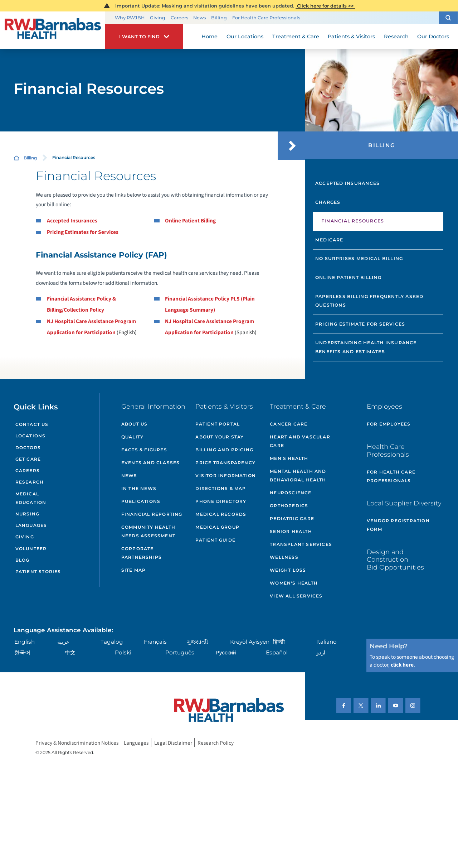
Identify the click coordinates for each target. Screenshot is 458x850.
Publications (140, 501)
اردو (320, 652)
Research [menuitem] (396, 36)
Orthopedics (289, 505)
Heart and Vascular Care (300, 441)
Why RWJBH (130, 17)
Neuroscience (290, 492)
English (24, 641)
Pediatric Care (292, 518)
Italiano (326, 641)
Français (155, 641)
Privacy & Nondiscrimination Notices (76, 742)
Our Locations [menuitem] (244, 36)
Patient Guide (215, 540)
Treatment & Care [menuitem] (295, 36)
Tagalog (112, 641)
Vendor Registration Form (398, 525)
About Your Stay (219, 437)
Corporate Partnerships (141, 553)
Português (179, 652)
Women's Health (294, 583)
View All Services (296, 596)
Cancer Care (288, 424)
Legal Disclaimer (173, 742)
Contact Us (32, 424)
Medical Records (220, 514)
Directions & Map (220, 488)
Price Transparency (225, 462)
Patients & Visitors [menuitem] (351, 36)
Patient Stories (38, 571)
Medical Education (31, 498)
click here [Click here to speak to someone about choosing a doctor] (402, 665)
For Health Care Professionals (266, 17)
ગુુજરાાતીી (197, 641)
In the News (138, 488)
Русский (226, 652)
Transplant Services (301, 544)
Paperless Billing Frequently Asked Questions (369, 301)
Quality (132, 437)
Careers (179, 17)
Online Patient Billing (190, 221)
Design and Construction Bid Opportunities (395, 559)
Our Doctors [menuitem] (433, 36)
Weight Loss (288, 570)
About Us (134, 424)
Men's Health (289, 458)
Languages (31, 525)
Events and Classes (150, 462)
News (199, 17)
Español (277, 652)
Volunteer (31, 548)
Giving (157, 17)
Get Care (28, 459)
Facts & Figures (144, 449)
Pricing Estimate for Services (360, 324)
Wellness (284, 557)
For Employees (389, 424)
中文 (70, 652)
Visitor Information (225, 475)
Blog (22, 560)
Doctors (28, 447)
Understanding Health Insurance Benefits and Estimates (366, 347)
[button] (448, 17)
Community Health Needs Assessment (148, 531)
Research (29, 482)
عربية (63, 641)
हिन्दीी (279, 641)
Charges (328, 202)
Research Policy (216, 742)
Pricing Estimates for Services (82, 232)
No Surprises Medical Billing (359, 258)
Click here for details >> (325, 6)
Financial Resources (352, 221)
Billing (219, 17)
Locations (30, 435)
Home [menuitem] (209, 36)
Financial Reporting (151, 514)
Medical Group (217, 527)
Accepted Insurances (72, 221)
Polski (123, 652)
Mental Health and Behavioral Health (298, 475)
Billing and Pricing (224, 449)
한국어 (22, 652)
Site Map (133, 570)
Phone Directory (220, 501)
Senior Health (291, 531)
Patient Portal (217, 424)
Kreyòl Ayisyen (249, 641)
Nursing (27, 514)
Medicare (329, 239)
